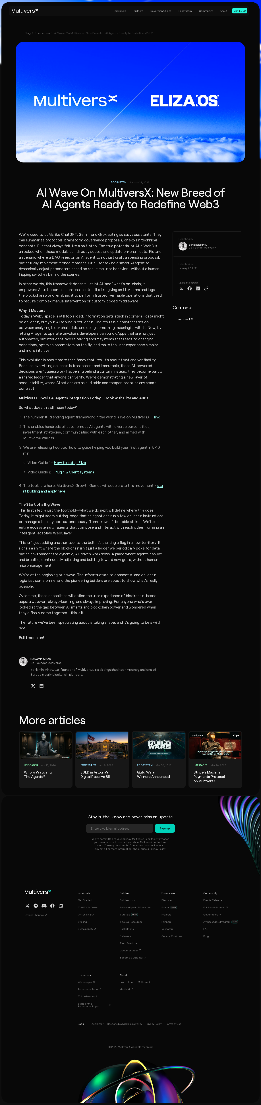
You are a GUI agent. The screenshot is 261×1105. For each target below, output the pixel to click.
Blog (28, 33)
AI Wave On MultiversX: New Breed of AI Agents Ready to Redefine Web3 (103, 33)
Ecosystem (42, 33)
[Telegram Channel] (35, 905)
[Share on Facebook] (189, 288)
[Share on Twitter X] (181, 288)
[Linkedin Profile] (41, 686)
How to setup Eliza (70, 462)
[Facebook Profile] (52, 905)
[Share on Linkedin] (198, 288)
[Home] (25, 10)
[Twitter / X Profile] (33, 686)
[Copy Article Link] (206, 288)
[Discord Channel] (44, 905)
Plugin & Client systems (74, 472)
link (157, 417)
